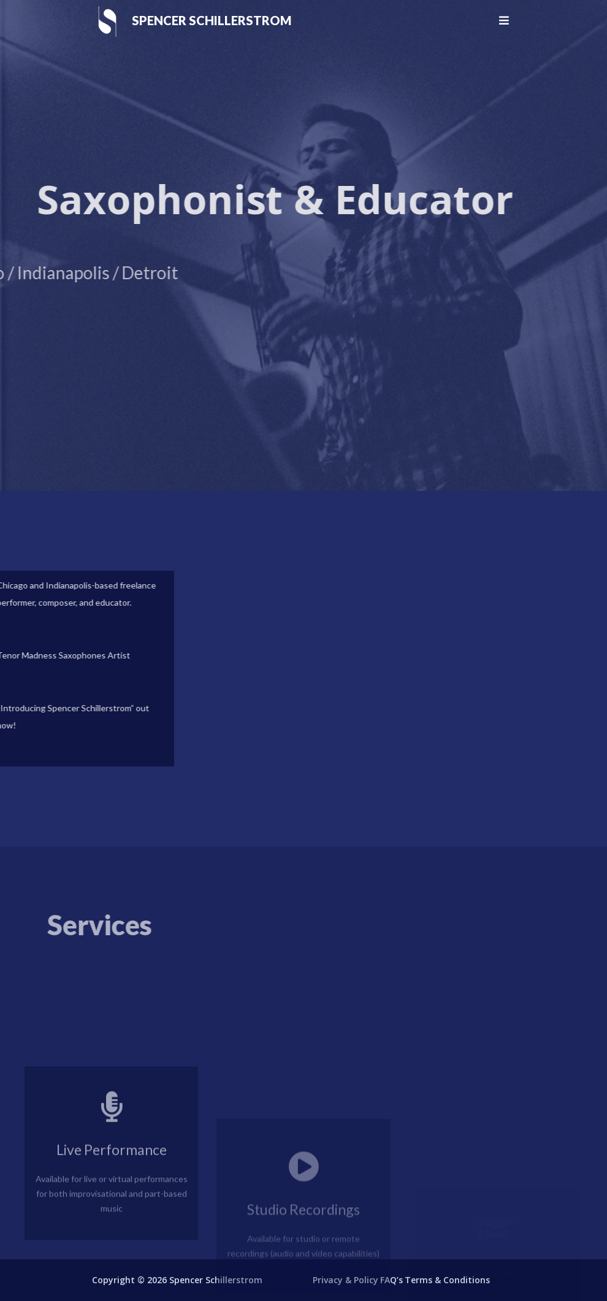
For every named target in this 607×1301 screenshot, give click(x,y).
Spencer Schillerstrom (211, 20)
